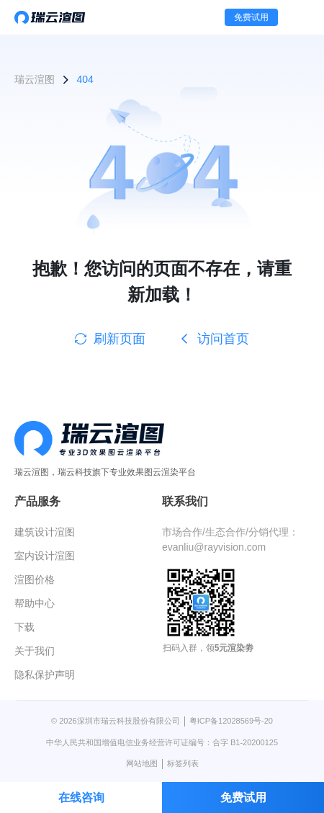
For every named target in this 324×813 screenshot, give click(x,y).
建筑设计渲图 (44, 532)
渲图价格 (34, 579)
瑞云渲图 (34, 79)
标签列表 (183, 763)
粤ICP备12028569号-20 (231, 720)
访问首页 (214, 339)
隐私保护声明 (44, 674)
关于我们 (34, 651)
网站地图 (142, 763)
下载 (24, 627)
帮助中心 (34, 603)
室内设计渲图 (44, 555)
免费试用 (251, 17)
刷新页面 (110, 339)
